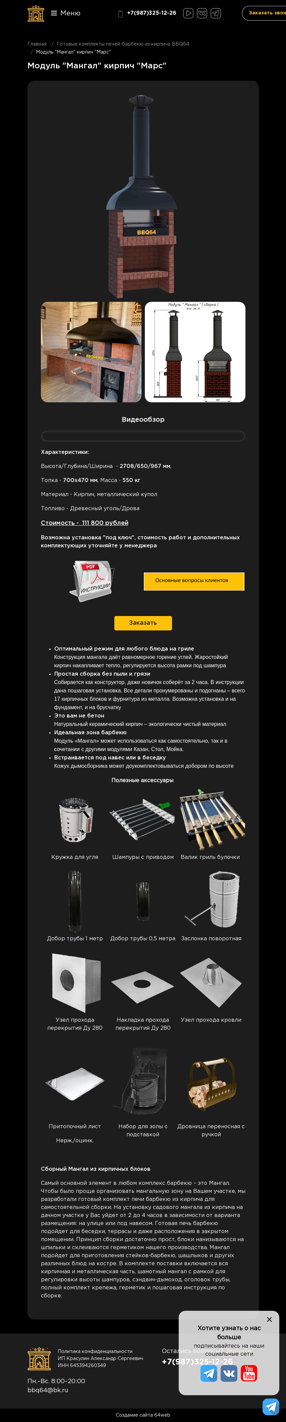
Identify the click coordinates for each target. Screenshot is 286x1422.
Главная (37, 44)
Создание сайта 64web (143, 1415)
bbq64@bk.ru (47, 1390)
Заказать (143, 623)
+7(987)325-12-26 (146, 14)
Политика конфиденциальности (95, 1352)
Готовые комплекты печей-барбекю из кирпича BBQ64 (123, 44)
